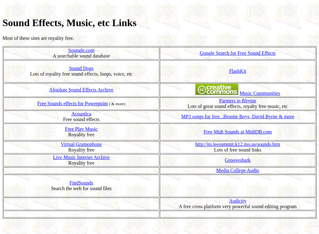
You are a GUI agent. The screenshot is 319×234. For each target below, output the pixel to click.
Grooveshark (238, 160)
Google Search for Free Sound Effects (238, 53)
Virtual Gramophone (81, 144)
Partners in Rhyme (237, 100)
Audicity (237, 201)
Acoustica (81, 113)
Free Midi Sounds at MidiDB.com (237, 131)
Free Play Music (81, 129)
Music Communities (260, 93)
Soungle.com (81, 50)
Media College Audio (237, 170)
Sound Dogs (81, 68)
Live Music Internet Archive (81, 157)
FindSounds (81, 182)
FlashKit (237, 71)
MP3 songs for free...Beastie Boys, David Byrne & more (237, 116)
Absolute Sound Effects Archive (81, 89)
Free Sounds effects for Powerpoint (72, 103)
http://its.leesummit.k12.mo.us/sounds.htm (237, 144)
